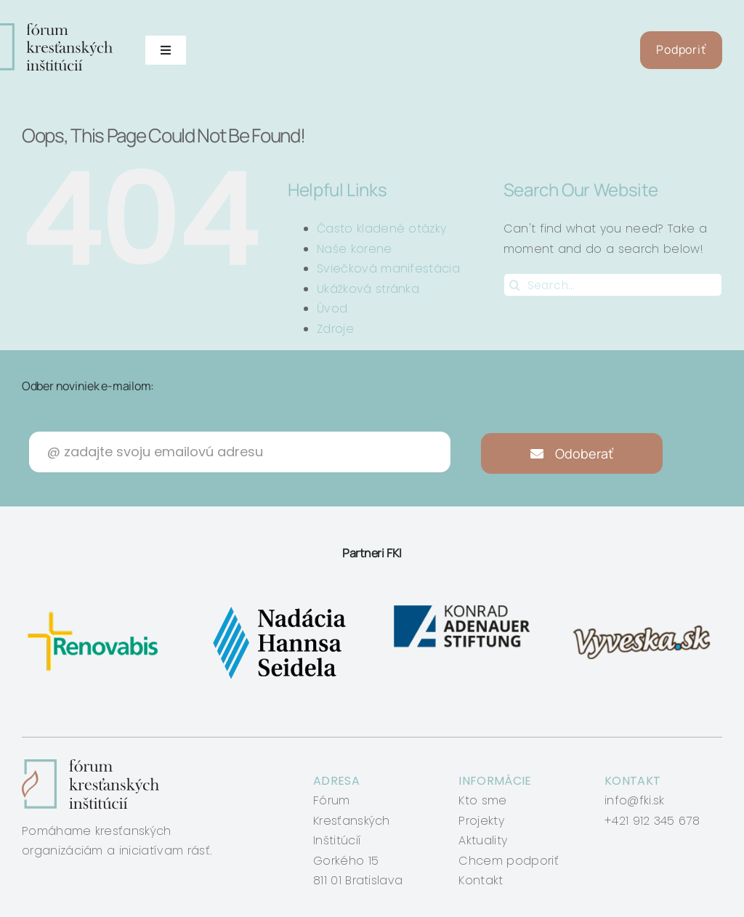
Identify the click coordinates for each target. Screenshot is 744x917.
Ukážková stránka (368, 288)
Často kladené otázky (381, 228)
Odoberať (572, 453)
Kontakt (480, 880)
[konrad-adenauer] (463, 606)
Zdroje (335, 328)
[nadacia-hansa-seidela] (278, 606)
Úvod (332, 308)
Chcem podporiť (508, 860)
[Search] (515, 284)
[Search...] (613, 284)
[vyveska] (645, 606)
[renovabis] (96, 606)
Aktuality (482, 840)
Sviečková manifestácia (388, 268)
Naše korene (354, 249)
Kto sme (482, 800)
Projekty (481, 820)
